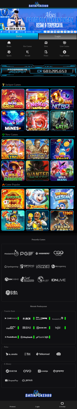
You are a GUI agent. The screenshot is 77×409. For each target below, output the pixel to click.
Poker (46, 53)
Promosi (12, 405)
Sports (9, 53)
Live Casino (64, 44)
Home (9, 44)
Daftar (19, 36)
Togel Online (64, 53)
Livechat (62, 405)
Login (58, 36)
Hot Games (27, 44)
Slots (46, 44)
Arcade (27, 53)
